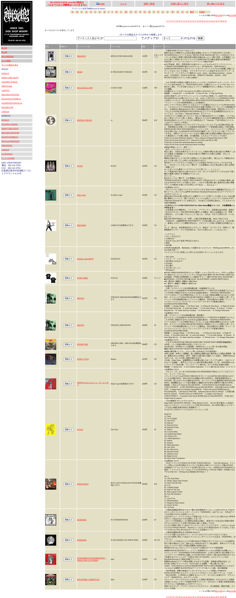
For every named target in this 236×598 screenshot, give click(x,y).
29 (223, 21)
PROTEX (80, 298)
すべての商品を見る (9, 65)
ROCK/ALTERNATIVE (10, 141)
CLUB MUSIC (7, 154)
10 (180, 21)
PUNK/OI (5, 73)
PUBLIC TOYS (83, 359)
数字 (192, 12)
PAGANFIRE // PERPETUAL (88, 579)
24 (212, 21)
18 (198, 21)
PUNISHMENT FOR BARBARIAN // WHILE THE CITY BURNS (91, 559)
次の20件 (232, 15)
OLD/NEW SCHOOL (9, 82)
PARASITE (81, 56)
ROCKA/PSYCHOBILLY (11, 99)
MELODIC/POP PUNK (10, 95)
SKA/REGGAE (7, 107)
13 (186, 21)
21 (205, 21)
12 (184, 21)
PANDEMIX (82, 520)
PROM (79, 72)
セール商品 (6, 61)
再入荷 (4, 52)
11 (182, 21)
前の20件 (219, 15)
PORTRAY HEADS (84, 120)
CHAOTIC (5, 90)
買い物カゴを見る (216, 3)
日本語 (202, 12)
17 (196, 21)
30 (225, 21)
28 (221, 21)
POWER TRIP (82, 344)
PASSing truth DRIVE (85, 259)
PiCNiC (80, 166)
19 (200, 21)
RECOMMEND (7, 56)
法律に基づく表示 (179, 3)
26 (216, 21)
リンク (123, 3)
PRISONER (81, 225)
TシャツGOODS (8, 158)
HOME (100, 4)
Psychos (80, 429)
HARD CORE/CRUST (10, 78)
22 (207, 21)
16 (193, 21)
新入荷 (4, 48)
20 (202, 21)
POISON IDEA (83, 484)
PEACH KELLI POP (85, 88)
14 (189, 21)
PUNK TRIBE (82, 278)
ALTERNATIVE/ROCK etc (11, 103)
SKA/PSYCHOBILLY (9, 137)
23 (209, 21)
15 (191, 21)
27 (219, 21)
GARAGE (5, 112)
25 (214, 21)
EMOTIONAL (6, 86)
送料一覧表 (149, 3)
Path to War (81, 195)
